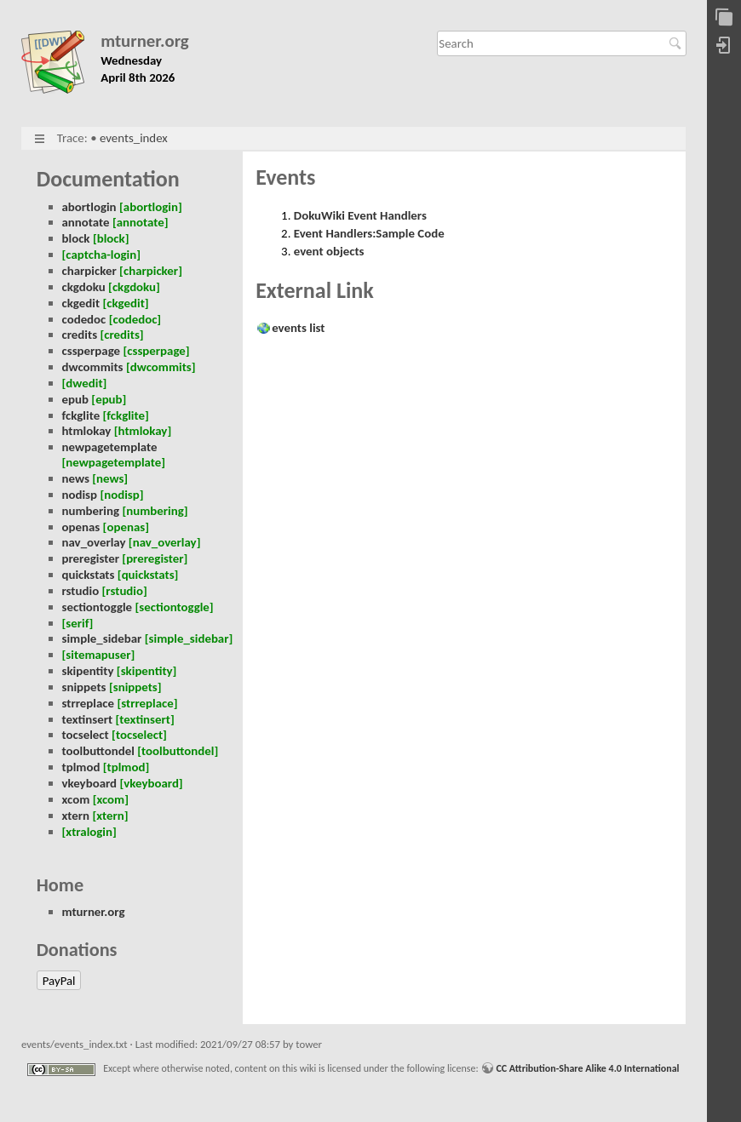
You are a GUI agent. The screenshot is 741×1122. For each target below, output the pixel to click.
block (76, 238)
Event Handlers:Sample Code (369, 233)
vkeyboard (90, 783)
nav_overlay (94, 542)
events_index (134, 138)
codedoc (84, 319)
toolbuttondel (98, 750)
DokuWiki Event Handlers (360, 215)
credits (80, 334)
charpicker (89, 270)
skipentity (88, 670)
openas (81, 527)
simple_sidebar (102, 638)
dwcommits (93, 367)
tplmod (81, 767)
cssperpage (91, 350)
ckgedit (81, 303)
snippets (84, 687)
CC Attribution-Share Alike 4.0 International (587, 1068)
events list (298, 327)
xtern (76, 815)
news (75, 478)
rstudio (81, 590)
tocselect (85, 734)
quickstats (88, 574)
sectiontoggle (97, 607)
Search (677, 43)
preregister (90, 558)
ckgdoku (84, 287)
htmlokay (87, 430)
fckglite (81, 415)
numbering (91, 510)
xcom (76, 799)
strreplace (88, 703)
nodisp (80, 494)
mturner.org (145, 41)
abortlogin (89, 207)
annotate (86, 222)
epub (75, 399)
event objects (329, 251)
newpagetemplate (110, 447)
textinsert (87, 719)
